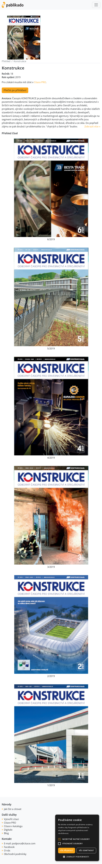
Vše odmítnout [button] (86, 850)
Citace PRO (40, 82)
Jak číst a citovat (12, 809)
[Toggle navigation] (96, 5)
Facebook (9, 847)
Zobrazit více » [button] (92, 126)
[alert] (77, 838)
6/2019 (51, 239)
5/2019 (51, 348)
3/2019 (51, 567)
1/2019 (51, 785)
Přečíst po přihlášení (15, 90)
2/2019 (51, 676)
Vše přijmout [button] (66, 850)
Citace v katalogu (13, 826)
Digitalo (8, 829)
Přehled (6, 61)
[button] (59, 839)
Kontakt (7, 839)
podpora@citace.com (23, 843)
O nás (7, 850)
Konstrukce (20, 61)
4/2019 (51, 457)
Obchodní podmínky (15, 854)
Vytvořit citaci (11, 819)
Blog (6, 833)
